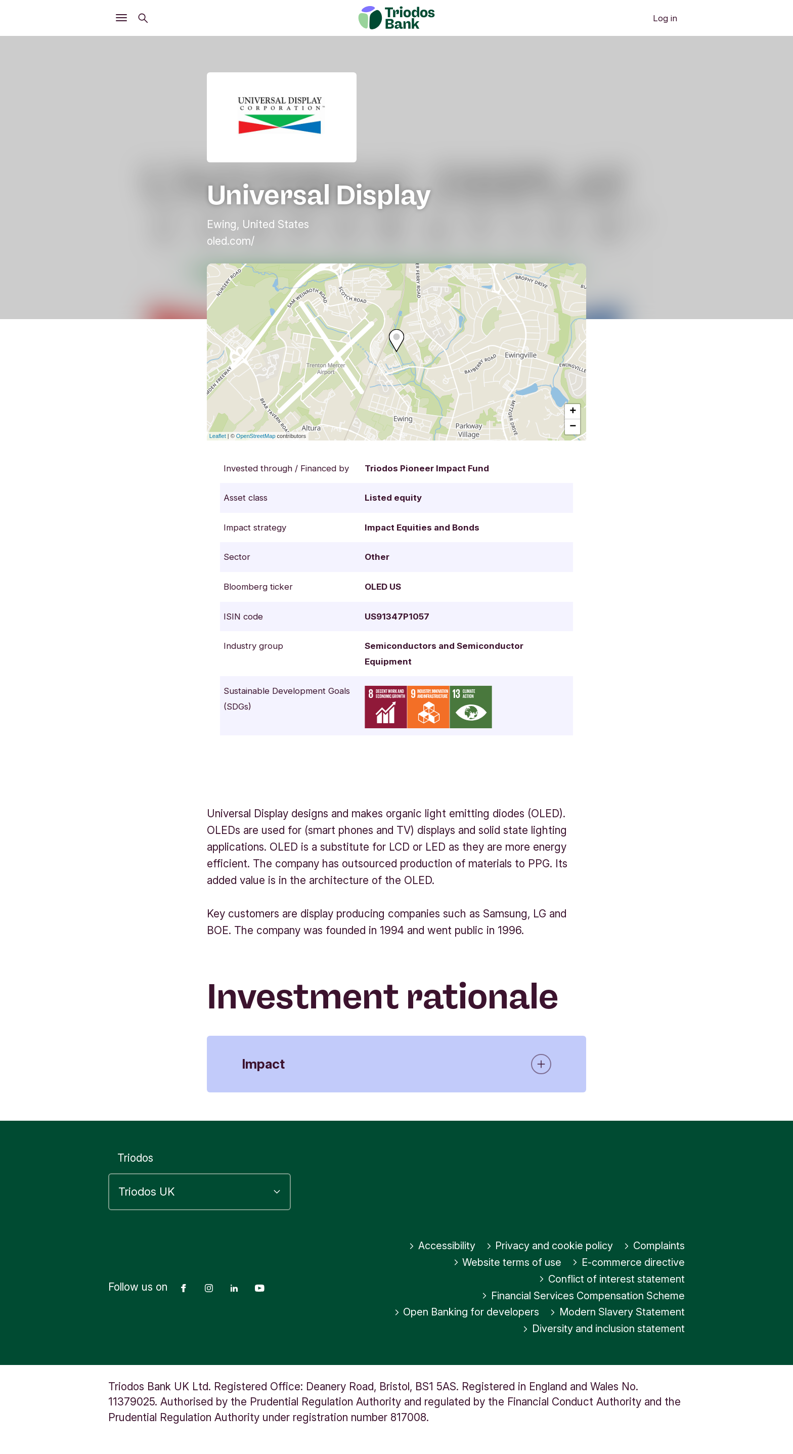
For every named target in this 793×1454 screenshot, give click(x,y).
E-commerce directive (625, 1262)
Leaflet (217, 436)
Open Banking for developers (461, 1312)
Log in (665, 18)
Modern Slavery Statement (615, 1312)
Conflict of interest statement (608, 1279)
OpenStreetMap (256, 436)
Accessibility (433, 1246)
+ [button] (572, 411)
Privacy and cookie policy (545, 1246)
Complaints (653, 1246)
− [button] (572, 426)
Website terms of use (499, 1262)
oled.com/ (230, 241)
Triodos (135, 1158)
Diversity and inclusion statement (600, 1329)
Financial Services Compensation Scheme (579, 1296)
